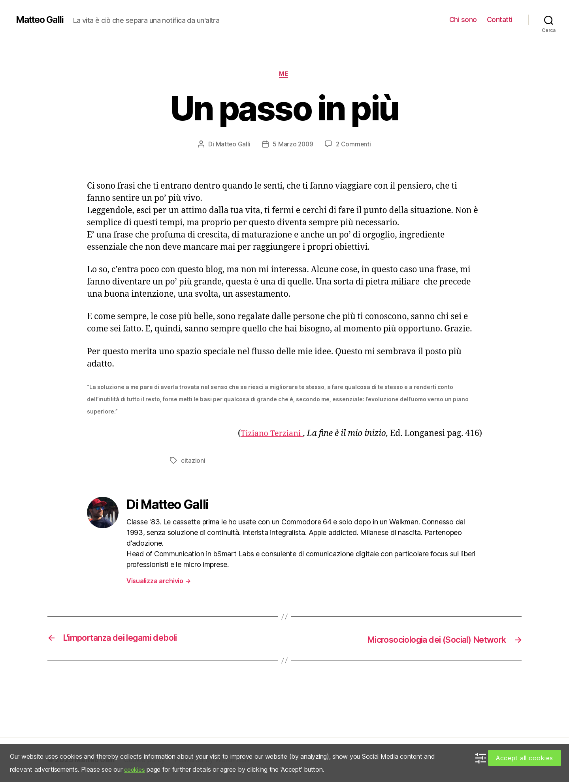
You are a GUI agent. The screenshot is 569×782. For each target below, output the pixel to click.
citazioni (193, 461)
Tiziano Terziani (270, 434)
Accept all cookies (524, 758)
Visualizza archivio (158, 582)
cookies (135, 769)
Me (284, 74)
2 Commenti (354, 145)
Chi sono (463, 19)
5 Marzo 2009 (292, 145)
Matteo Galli (42, 19)
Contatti (499, 19)
